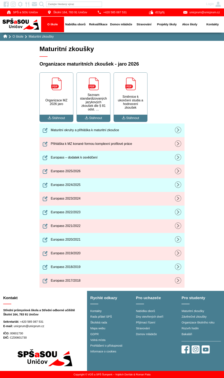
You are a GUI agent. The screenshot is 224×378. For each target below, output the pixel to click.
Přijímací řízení (145, 322)
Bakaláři (186, 334)
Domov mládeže (121, 24)
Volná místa (97, 340)
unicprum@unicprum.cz (29, 326)
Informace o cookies (103, 351)
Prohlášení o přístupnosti (106, 345)
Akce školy (189, 24)
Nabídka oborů (75, 24)
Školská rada (98, 322)
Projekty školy (167, 24)
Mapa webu (97, 328)
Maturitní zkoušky (41, 36)
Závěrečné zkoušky (193, 316)
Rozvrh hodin (190, 328)
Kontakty (212, 24)
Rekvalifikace (98, 24)
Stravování (144, 24)
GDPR (94, 334)
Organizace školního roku (197, 322)
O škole (52, 24)
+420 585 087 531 (112, 12)
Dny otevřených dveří (149, 316)
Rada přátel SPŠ (101, 316)
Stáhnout (56, 118)
